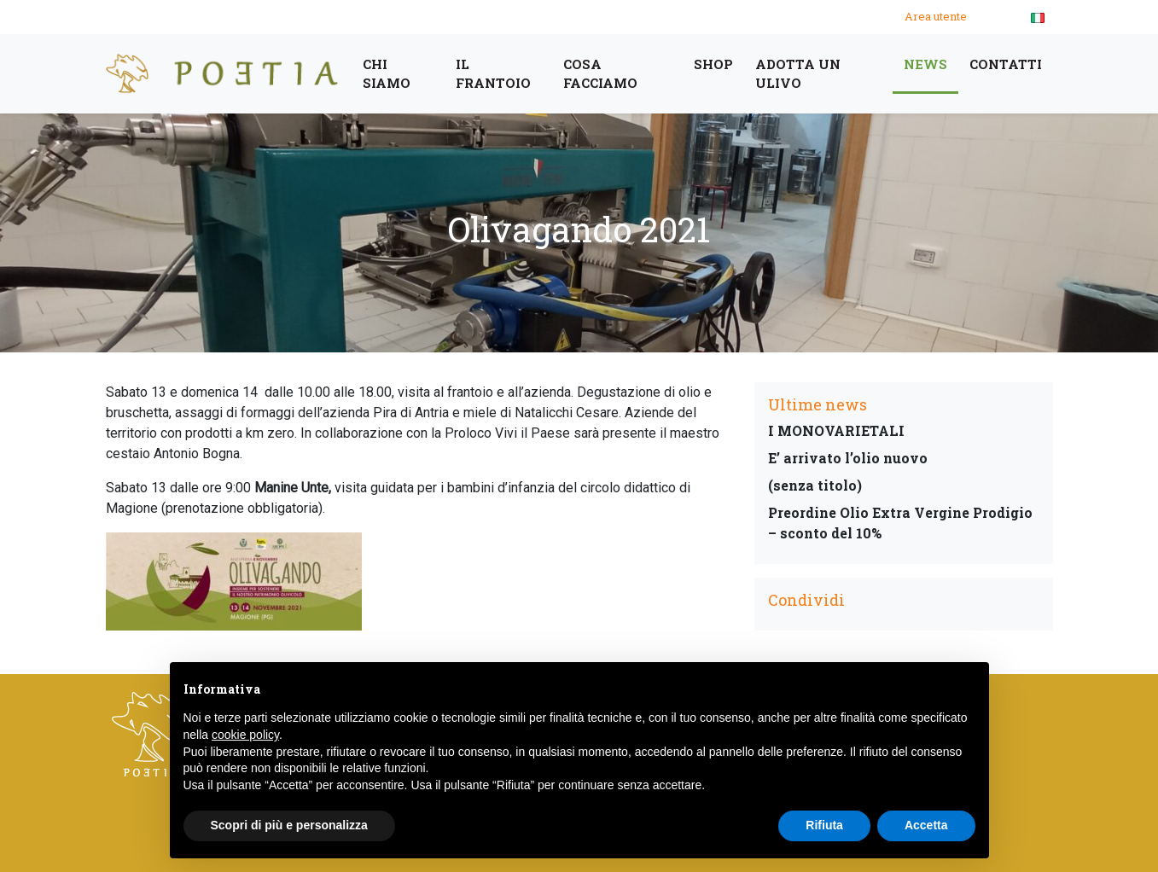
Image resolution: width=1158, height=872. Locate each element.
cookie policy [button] (245, 734)
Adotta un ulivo (798, 73)
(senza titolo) (815, 485)
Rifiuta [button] (824, 825)
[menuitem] (1038, 17)
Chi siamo (386, 73)
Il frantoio (493, 73)
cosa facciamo (600, 73)
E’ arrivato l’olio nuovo (848, 458)
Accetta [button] (926, 825)
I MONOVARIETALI (836, 430)
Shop (713, 64)
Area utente (936, 16)
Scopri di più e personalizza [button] (289, 825)
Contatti (1005, 64)
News (925, 64)
